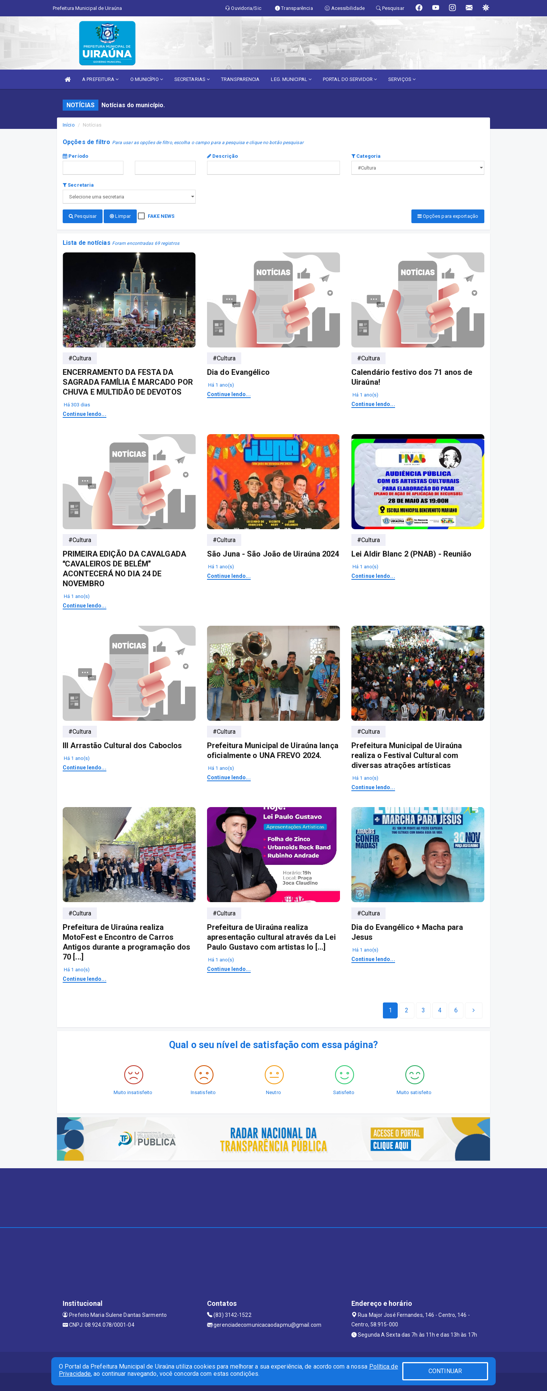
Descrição (222, 156)
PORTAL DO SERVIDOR (350, 79)
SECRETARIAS (192, 79)
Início (69, 125)
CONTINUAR (445, 1371)
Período (75, 156)
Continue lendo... (84, 413)
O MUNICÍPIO (146, 79)
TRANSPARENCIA (240, 79)
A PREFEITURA (100, 79)
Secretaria (78, 185)
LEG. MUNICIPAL (291, 79)
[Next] (456, 1010)
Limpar (120, 216)
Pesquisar (82, 216)
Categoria (366, 156)
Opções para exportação (447, 216)
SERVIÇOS (402, 79)
